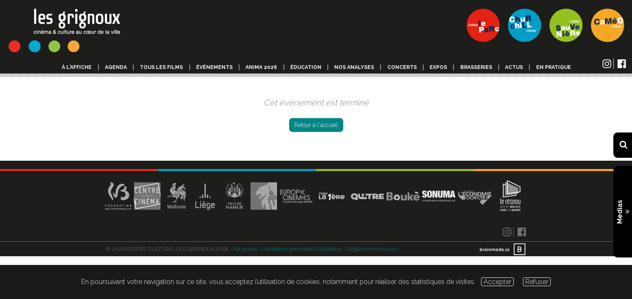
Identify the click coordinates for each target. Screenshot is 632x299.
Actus (514, 67)
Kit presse (246, 249)
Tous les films (161, 67)
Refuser (536, 282)
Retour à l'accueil (316, 125)
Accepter (497, 282)
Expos (438, 67)
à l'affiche (77, 67)
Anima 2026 (261, 67)
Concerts (402, 67)
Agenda (116, 67)
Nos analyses (354, 67)
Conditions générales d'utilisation (302, 249)
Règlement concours (372, 249)
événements (214, 67)
